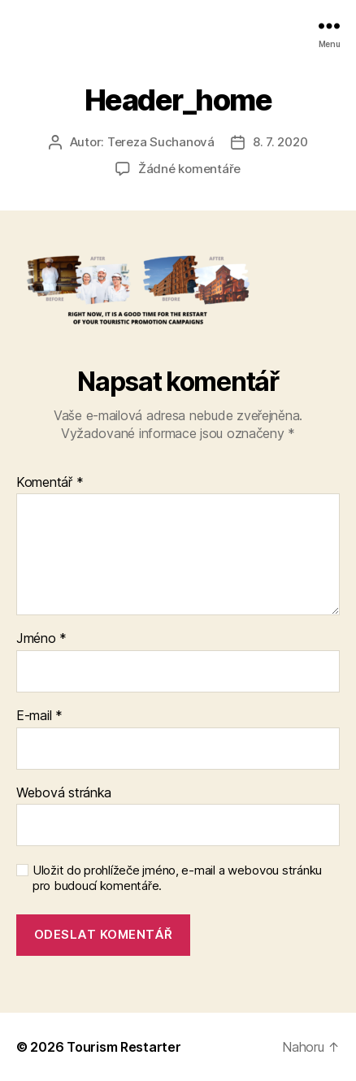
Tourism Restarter (123, 1047)
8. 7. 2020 (280, 142)
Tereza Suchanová (161, 142)
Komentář (49, 482)
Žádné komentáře (189, 168)
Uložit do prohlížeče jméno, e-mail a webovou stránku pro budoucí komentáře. (177, 878)
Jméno (41, 639)
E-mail (39, 716)
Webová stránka (63, 793)
